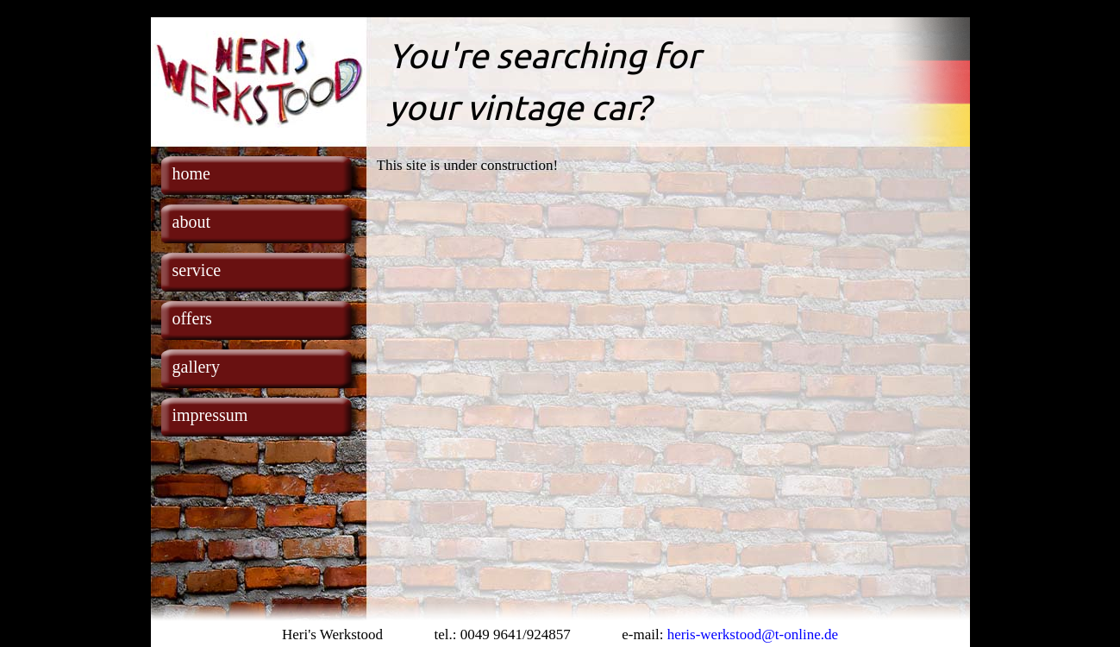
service (197, 270)
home (191, 173)
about (191, 221)
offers (192, 318)
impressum (210, 414)
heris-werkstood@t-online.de (752, 634)
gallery (196, 366)
